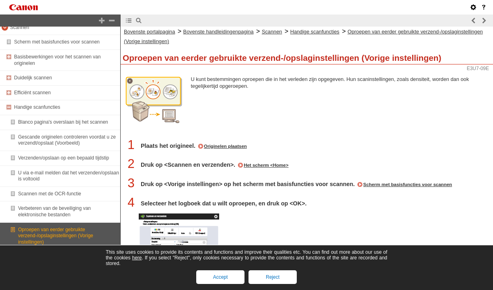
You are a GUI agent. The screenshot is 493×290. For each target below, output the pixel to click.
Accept (220, 277)
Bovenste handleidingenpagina (218, 32)
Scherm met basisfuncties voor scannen (57, 42)
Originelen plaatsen (225, 146)
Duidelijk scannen (33, 78)
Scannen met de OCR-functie (49, 194)
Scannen (19, 27)
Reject (272, 277)
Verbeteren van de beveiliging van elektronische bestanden (54, 211)
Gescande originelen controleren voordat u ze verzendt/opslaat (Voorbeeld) (67, 140)
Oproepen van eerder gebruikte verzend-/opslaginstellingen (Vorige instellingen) (55, 236)
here (137, 258)
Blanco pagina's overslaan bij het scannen (63, 122)
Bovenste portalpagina (149, 32)
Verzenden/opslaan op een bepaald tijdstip (63, 158)
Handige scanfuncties (37, 107)
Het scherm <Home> (266, 165)
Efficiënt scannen (32, 92)
